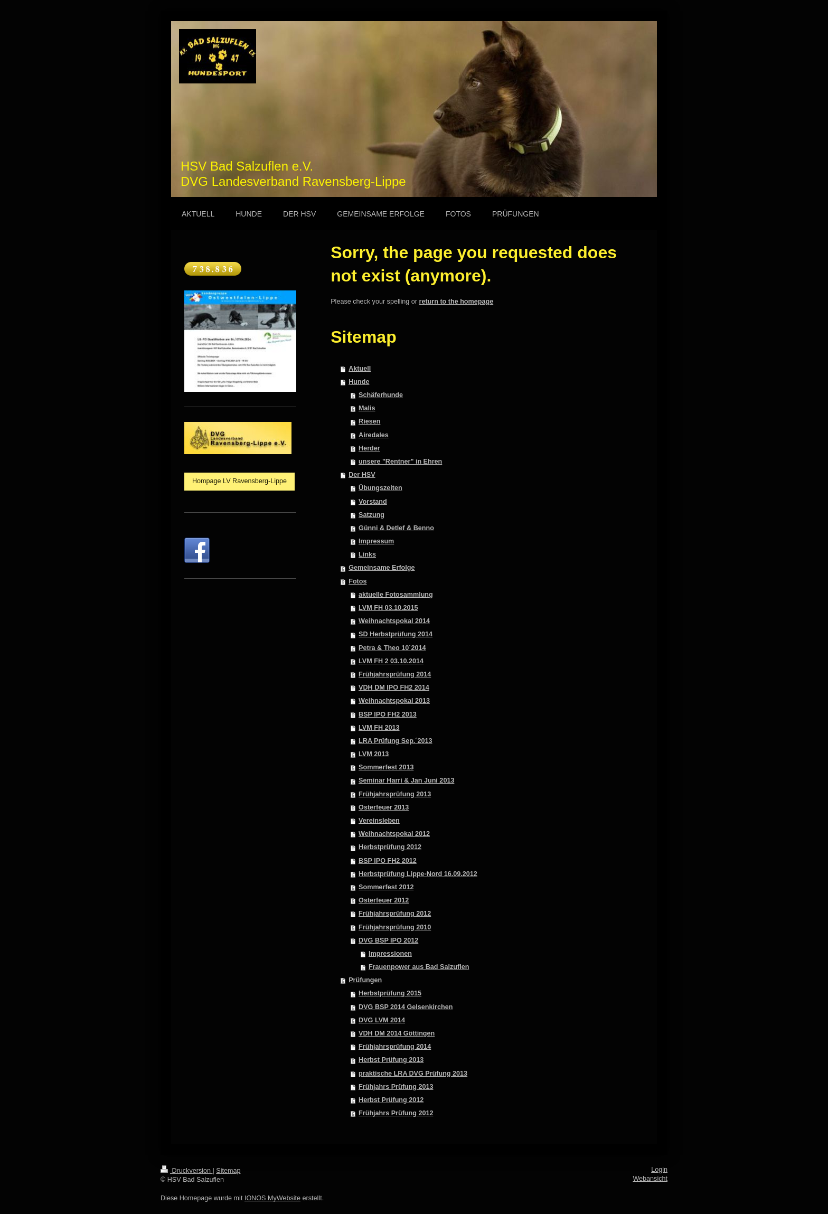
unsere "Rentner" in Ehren (400, 461)
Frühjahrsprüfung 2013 (395, 794)
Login (659, 1169)
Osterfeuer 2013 (384, 807)
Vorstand (373, 501)
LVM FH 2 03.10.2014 (391, 661)
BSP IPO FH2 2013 (388, 714)
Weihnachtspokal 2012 (394, 833)
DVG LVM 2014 (382, 1020)
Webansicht (650, 1178)
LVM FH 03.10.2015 (388, 607)
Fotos (357, 581)
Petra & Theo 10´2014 (392, 648)
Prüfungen (365, 980)
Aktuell (360, 368)
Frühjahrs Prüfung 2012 (396, 1113)
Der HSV (362, 474)
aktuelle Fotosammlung (396, 594)
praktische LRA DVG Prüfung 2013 (413, 1073)
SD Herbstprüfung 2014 (395, 634)
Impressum (376, 541)
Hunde (359, 381)
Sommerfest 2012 (386, 887)
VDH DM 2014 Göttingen (397, 1033)
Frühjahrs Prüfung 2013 (396, 1086)
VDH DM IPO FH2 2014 (394, 687)
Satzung (371, 515)
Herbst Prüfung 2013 (391, 1060)
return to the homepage (456, 301)
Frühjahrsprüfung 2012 (395, 913)
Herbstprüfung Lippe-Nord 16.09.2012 (418, 874)
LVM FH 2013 (379, 727)
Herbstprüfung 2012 (390, 847)
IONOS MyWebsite (272, 1198)
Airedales (374, 435)
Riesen (369, 421)
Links (367, 554)
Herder (369, 448)
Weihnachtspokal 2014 (394, 621)
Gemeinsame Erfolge (382, 567)
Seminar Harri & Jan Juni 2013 (406, 780)
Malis (367, 408)
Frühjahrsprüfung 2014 (395, 674)
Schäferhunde (381, 395)
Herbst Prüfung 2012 (391, 1100)
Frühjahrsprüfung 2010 (395, 927)
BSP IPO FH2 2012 (388, 860)
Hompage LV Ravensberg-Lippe (239, 481)
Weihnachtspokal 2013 (394, 700)
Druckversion (186, 1170)
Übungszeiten (380, 488)
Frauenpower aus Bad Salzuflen (419, 967)
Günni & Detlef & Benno (396, 528)
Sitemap (228, 1170)
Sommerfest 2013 (386, 767)
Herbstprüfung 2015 (390, 993)
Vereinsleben (379, 820)
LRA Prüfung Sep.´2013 (395, 741)
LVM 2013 (374, 754)
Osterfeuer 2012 (384, 900)
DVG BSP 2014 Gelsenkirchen (406, 1007)
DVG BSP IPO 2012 (388, 940)
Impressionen (390, 953)
